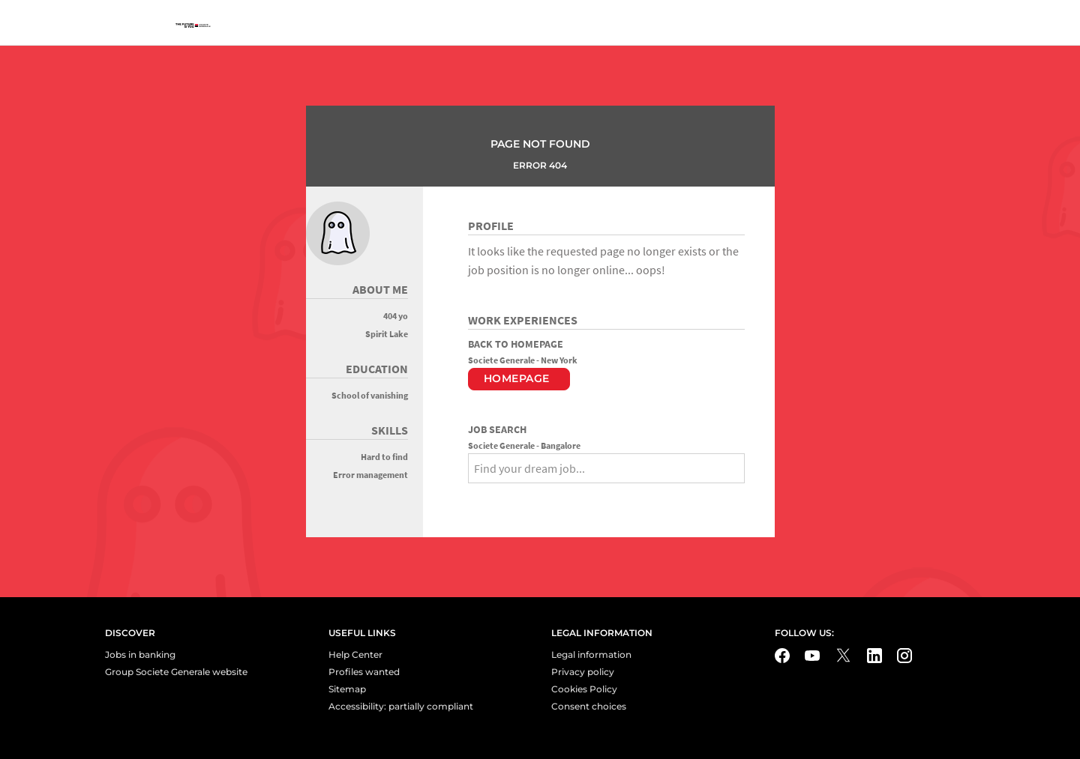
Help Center (355, 654)
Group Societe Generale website (176, 671)
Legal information (591, 654)
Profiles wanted (364, 671)
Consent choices (588, 706)
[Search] (480, 495)
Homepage (517, 378)
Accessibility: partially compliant (400, 706)
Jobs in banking (140, 654)
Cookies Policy (584, 689)
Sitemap (347, 689)
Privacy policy (582, 671)
